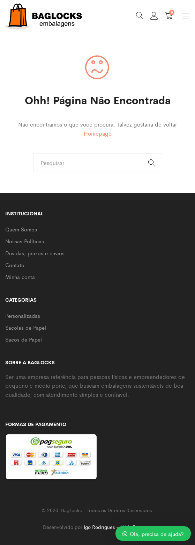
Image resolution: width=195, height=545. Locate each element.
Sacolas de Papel (25, 327)
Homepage (98, 133)
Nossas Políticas (24, 241)
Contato (14, 264)
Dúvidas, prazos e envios (35, 253)
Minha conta (20, 276)
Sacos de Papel (23, 339)
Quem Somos (21, 229)
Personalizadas (22, 315)
